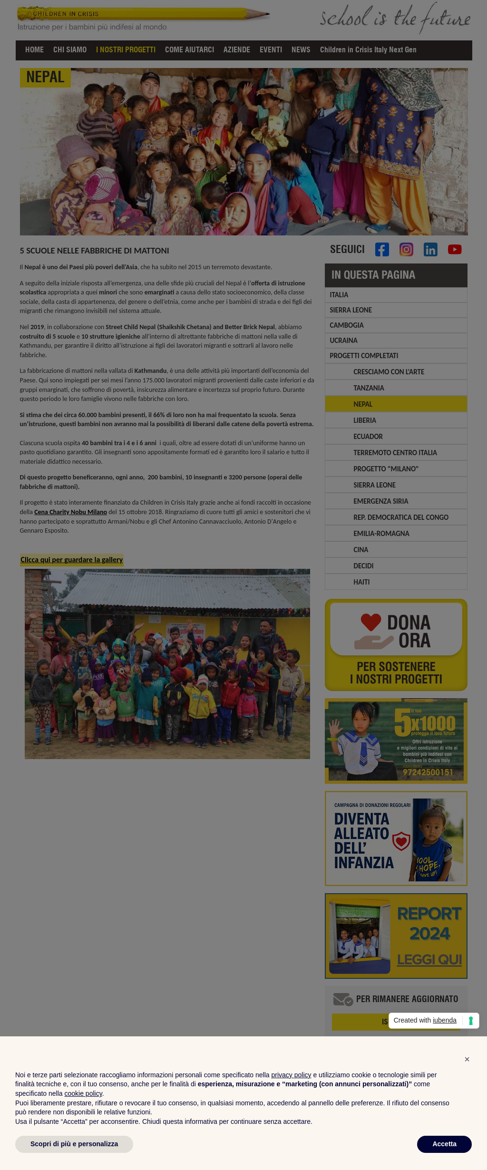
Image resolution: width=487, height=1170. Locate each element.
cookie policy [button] (83, 1093)
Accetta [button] (444, 1144)
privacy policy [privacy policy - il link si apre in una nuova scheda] (292, 1075)
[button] (467, 1059)
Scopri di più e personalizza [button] (74, 1144)
